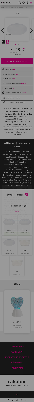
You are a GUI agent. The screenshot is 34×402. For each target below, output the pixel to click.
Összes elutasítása (17, 219)
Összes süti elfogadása (17, 224)
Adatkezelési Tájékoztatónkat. (19, 210)
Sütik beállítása (17, 214)
